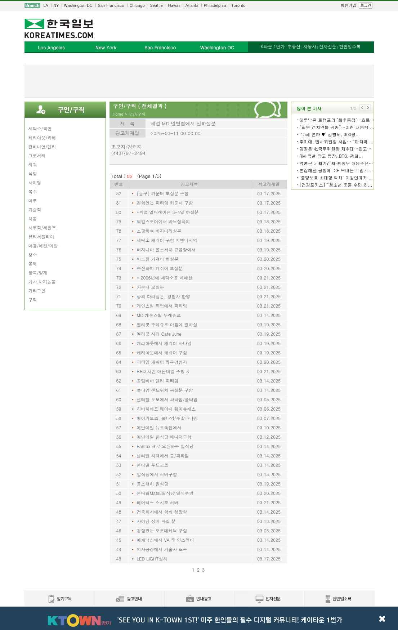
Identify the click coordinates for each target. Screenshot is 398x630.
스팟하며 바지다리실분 (159, 231)
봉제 (32, 263)
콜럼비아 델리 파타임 (158, 380)
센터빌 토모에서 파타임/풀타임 (167, 399)
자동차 (309, 46)
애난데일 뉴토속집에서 (159, 427)
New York (105, 47)
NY (56, 5)
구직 (32, 299)
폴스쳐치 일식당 (153, 484)
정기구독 (59, 599)
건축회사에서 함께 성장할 (162, 512)
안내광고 (199, 599)
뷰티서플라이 (41, 236)
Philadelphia (215, 5)
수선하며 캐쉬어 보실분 (160, 268)
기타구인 (37, 290)
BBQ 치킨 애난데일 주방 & (163, 371)
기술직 (34, 209)
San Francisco (111, 5)
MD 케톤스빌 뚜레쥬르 (159, 315)
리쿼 (32, 164)
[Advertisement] (199, 81)
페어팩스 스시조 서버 (158, 502)
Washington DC (78, 5)
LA (46, 5)
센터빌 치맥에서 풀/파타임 (163, 455)
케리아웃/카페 (42, 137)
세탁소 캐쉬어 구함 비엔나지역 (167, 240)
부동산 (293, 46)
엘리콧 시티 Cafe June (159, 334)
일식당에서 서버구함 (157, 474)
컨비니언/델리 (42, 146)
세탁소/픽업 (40, 128)
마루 (32, 200)
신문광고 (129, 599)
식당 (32, 173)
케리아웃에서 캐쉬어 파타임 (164, 343)
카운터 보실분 (150, 287)
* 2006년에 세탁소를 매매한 (165, 277)
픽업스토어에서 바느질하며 (163, 221)
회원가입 (349, 5)
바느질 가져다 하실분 (158, 259)
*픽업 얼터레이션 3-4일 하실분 (168, 212)
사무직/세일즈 (42, 227)
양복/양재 (38, 272)
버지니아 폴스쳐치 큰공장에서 (166, 249)
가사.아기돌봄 (42, 281)
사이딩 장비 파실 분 (156, 521)
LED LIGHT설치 (152, 558)
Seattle (156, 5)
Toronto (238, 5)
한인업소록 (350, 46)
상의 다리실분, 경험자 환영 (164, 296)
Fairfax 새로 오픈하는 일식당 (165, 446)
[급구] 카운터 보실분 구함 (163, 193)
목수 (32, 191)
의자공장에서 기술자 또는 (162, 549)
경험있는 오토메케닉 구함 (162, 530)
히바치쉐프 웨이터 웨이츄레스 (166, 409)
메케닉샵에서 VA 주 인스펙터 (165, 540)
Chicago (137, 5)
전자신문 (327, 46)
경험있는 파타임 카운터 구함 (165, 203)
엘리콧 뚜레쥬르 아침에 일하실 (167, 324)
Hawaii (174, 5)
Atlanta (191, 5)
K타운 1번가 (273, 46)
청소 (32, 254)
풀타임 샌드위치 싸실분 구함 (165, 390)
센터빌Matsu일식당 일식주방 (165, 493)
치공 (32, 218)
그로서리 (37, 155)
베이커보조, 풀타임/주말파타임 (167, 418)
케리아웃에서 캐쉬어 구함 (162, 352)
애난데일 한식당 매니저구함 (164, 437)
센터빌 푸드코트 (153, 465)
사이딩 (34, 182)
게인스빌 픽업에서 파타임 (162, 306)
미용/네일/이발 (43, 245)
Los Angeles (51, 47)
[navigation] (199, 5)
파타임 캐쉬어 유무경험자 (162, 362)
